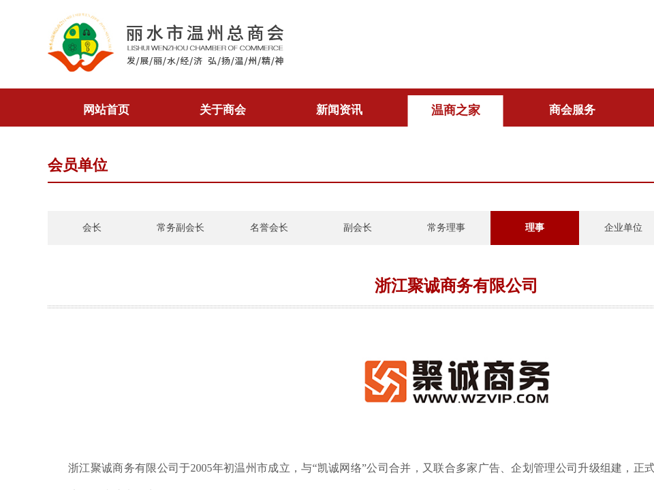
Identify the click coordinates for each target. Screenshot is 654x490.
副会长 (357, 228)
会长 (92, 228)
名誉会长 (269, 228)
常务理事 (446, 228)
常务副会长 (180, 228)
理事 (534, 228)
